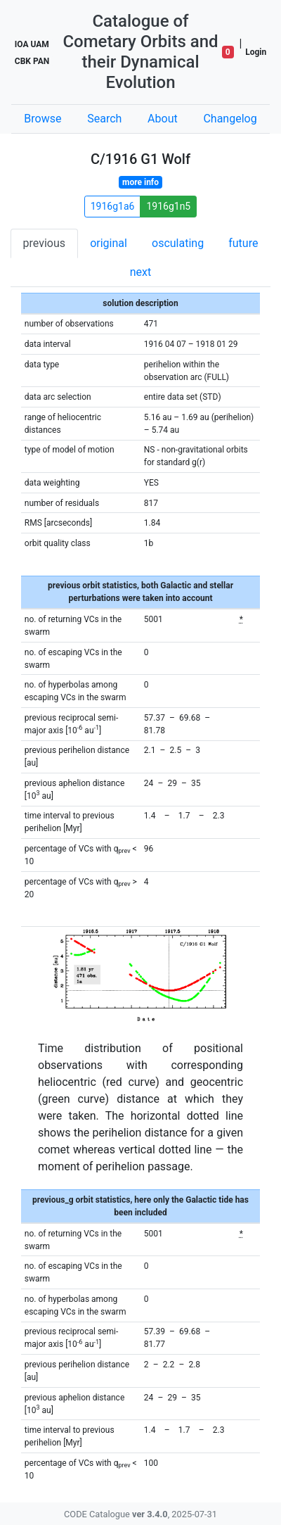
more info (140, 182)
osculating (178, 243)
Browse (42, 118)
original (108, 243)
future (243, 243)
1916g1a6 (113, 206)
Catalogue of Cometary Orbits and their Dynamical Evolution (140, 51)
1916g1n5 (168, 206)
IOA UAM (32, 44)
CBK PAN (32, 61)
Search (104, 118)
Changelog (229, 118)
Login (255, 52)
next (141, 272)
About (163, 118)
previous (44, 243)
